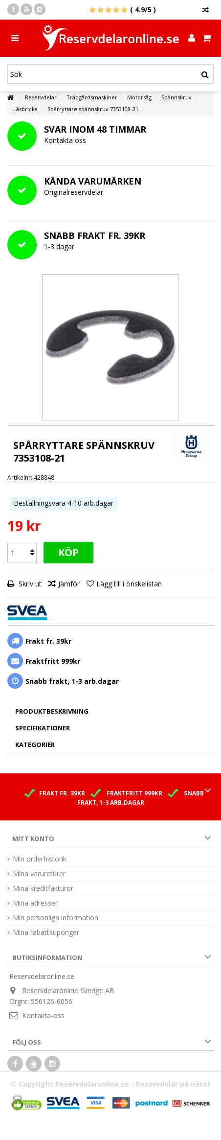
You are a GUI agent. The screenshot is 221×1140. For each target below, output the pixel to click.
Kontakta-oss (43, 1015)
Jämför (69, 583)
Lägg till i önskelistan (129, 583)
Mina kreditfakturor (43, 888)
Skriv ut (29, 583)
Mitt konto (33, 838)
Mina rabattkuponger (46, 932)
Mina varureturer (39, 873)
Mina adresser (35, 903)
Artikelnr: (19, 477)
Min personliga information (55, 917)
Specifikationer (42, 727)
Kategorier (35, 744)
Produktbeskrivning (51, 711)
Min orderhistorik (39, 859)
